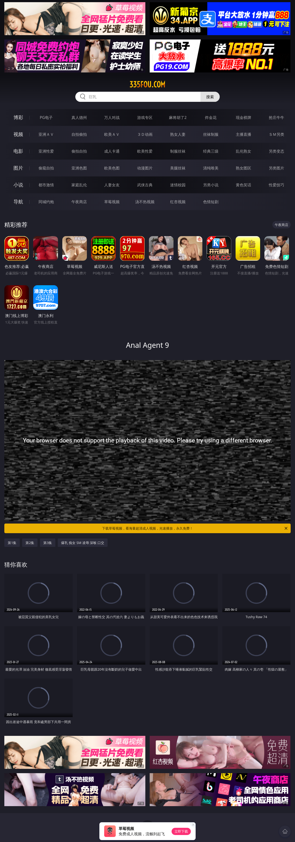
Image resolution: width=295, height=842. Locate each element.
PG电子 (46, 117)
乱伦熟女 (243, 151)
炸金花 (211, 117)
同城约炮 (46, 201)
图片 (18, 168)
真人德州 (79, 117)
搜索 (210, 96)
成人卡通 (112, 151)
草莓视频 (112, 201)
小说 (18, 184)
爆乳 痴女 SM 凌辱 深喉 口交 (82, 542)
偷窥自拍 (46, 168)
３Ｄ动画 (145, 134)
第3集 (47, 542)
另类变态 (276, 151)
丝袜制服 (210, 134)
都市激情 (46, 185)
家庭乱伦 (79, 185)
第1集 (12, 542)
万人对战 (112, 117)
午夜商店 (79, 201)
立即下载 (181, 831)
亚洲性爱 (46, 151)
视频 (18, 134)
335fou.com (147, 84)
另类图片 (276, 168)
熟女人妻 (178, 134)
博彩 (18, 117)
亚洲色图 (79, 168)
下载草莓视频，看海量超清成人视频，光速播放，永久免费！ (195, 528)
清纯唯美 (210, 168)
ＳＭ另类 (276, 134)
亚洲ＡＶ (46, 134)
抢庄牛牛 (276, 117)
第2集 (30, 542)
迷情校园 (178, 185)
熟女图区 (243, 168)
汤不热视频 (144, 201)
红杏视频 (178, 201)
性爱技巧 (276, 185)
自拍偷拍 (79, 134)
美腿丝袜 (178, 168)
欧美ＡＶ (112, 134)
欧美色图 (112, 168)
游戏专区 (145, 117)
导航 (18, 201)
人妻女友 (112, 185)
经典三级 (210, 151)
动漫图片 (145, 168)
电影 (18, 151)
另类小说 (210, 185)
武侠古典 (145, 185)
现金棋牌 (243, 117)
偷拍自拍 (79, 151)
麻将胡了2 (177, 117)
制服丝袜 (178, 151)
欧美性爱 (145, 151)
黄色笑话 (243, 185)
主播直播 (243, 134)
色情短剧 (210, 201)
